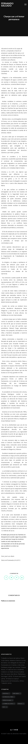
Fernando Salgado (7, 4)
